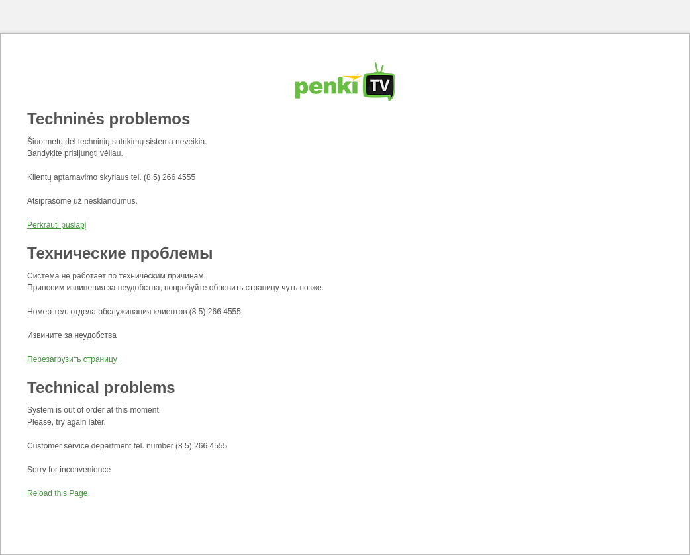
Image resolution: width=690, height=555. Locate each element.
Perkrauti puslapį (56, 225)
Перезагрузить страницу (72, 359)
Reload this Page (57, 493)
